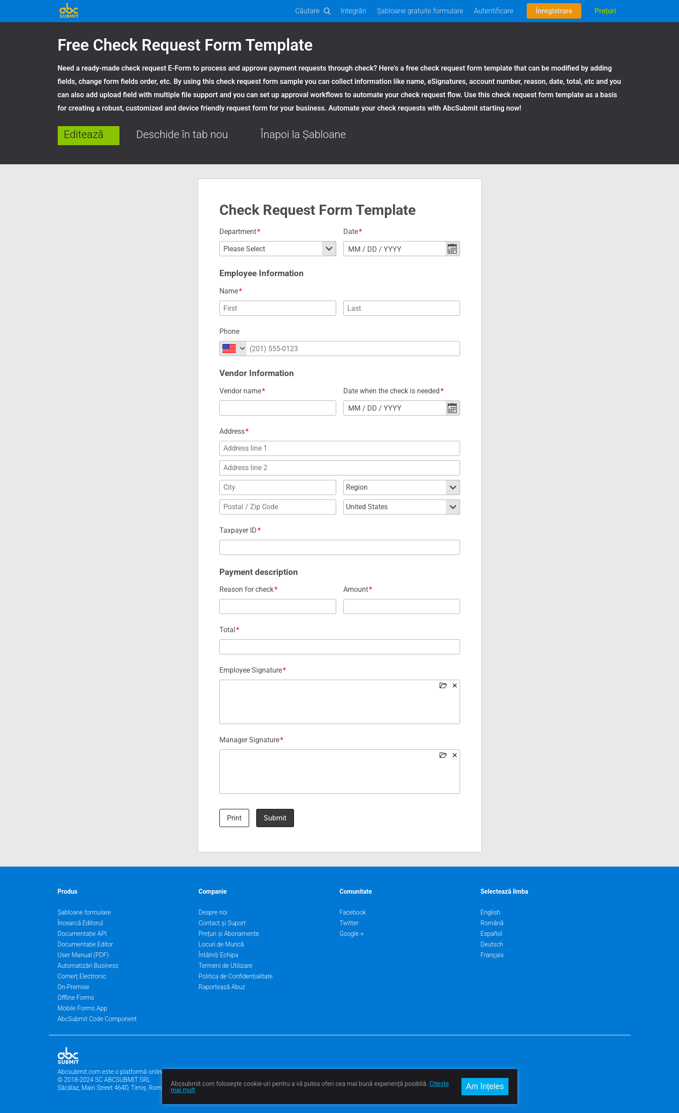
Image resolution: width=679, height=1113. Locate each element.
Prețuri (605, 11)
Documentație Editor (85, 944)
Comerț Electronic (82, 976)
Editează (84, 134)
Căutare (307, 11)
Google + (352, 933)
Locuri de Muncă (221, 944)
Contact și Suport (222, 923)
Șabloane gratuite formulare (420, 11)
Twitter (349, 923)
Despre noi (213, 912)
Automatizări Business (88, 965)
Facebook (353, 912)
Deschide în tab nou (182, 134)
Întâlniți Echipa (218, 955)
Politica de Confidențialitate (236, 976)
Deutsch (491, 944)
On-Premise (74, 986)
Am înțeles (485, 1086)
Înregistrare (554, 11)
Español (491, 933)
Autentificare (493, 11)
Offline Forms (76, 997)
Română (492, 923)
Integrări (353, 11)
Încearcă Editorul (80, 923)
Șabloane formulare (84, 912)
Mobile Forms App (82, 1008)
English (490, 912)
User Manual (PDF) (83, 955)
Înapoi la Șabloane (303, 134)
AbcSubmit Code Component (97, 1018)
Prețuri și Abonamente (229, 933)
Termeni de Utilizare (225, 965)
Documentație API (82, 933)
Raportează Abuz (222, 986)
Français (492, 955)
